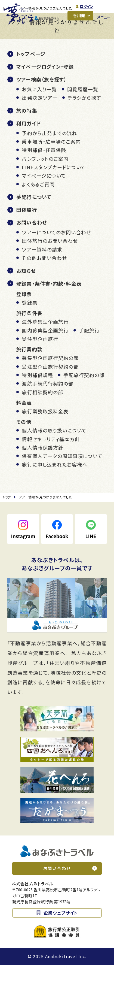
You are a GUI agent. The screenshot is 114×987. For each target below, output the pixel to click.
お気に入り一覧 (39, 111)
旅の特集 (26, 133)
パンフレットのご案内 (45, 180)
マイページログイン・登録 (45, 89)
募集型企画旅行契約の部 (50, 380)
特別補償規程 (37, 397)
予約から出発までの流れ (49, 155)
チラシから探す (84, 120)
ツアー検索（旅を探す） (41, 101)
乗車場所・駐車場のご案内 (51, 164)
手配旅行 (89, 352)
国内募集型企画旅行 (45, 352)
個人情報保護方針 (42, 469)
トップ (6, 30)
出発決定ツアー (39, 120)
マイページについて (44, 198)
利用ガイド (28, 145)
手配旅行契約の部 (84, 397)
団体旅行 (26, 232)
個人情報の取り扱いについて (54, 452)
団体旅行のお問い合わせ (50, 263)
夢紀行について (33, 219)
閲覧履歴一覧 (82, 111)
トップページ (30, 76)
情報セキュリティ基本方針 (51, 461)
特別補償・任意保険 (44, 172)
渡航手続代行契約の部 (47, 406)
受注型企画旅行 (40, 361)
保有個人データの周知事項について (62, 478)
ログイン (86, 6)
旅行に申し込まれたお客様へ (54, 487)
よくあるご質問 (38, 206)
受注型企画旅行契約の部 (50, 388)
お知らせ (26, 292)
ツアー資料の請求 (42, 271)
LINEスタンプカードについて (54, 189)
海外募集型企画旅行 (45, 344)
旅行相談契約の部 (42, 414)
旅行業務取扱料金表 (45, 433)
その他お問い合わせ (44, 280)
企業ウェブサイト (61, 935)
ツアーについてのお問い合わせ (56, 254)
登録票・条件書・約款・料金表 (49, 305)
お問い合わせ (31, 245)
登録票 (29, 325)
